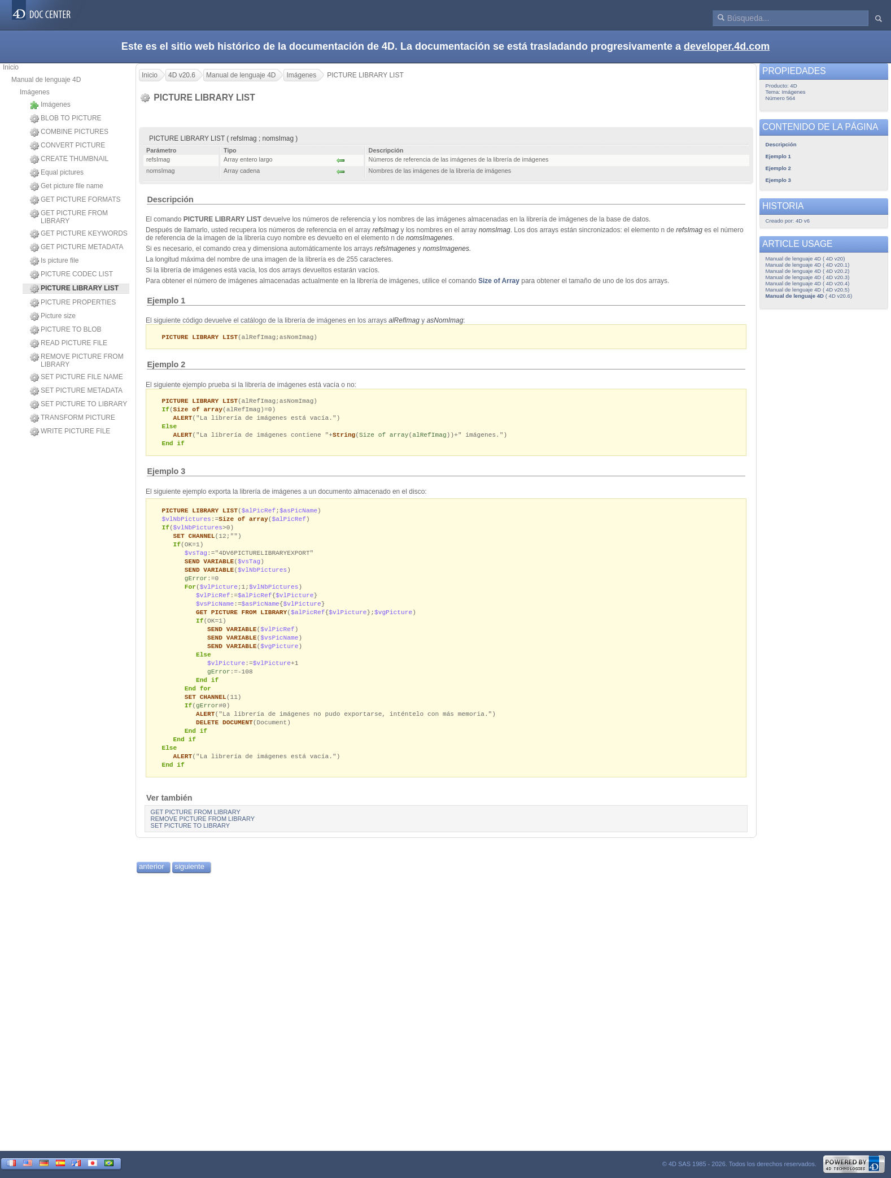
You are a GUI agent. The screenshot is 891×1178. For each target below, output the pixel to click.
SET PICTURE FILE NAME (76, 377)
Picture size (53, 316)
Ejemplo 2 (166, 365)
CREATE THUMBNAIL (69, 159)
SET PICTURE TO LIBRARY (78, 404)
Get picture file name (66, 186)
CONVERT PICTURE (67, 145)
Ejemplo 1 (166, 300)
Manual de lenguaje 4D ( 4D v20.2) (808, 271)
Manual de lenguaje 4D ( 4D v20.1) (808, 265)
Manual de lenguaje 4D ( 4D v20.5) (808, 289)
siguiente (189, 888)
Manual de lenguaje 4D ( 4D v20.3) (808, 277)
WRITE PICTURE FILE (70, 431)
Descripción (170, 199)
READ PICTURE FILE (68, 343)
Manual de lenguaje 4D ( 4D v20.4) (808, 283)
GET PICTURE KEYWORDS (79, 233)
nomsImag (494, 230)
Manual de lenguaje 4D (46, 80)
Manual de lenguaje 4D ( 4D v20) (805, 258)
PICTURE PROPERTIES (73, 302)
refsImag (386, 230)
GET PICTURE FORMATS (75, 200)
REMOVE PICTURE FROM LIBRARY (77, 360)
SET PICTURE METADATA (76, 390)
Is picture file (54, 261)
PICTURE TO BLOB (66, 329)
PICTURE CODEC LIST (71, 274)
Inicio (11, 67)
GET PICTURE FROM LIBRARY (69, 217)
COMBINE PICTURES (69, 132)
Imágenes (35, 92)
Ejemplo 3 (166, 475)
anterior (151, 888)
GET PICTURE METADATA (76, 247)
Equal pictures (57, 172)
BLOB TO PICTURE (66, 118)
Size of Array (498, 281)
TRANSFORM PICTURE (72, 418)
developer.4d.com (727, 46)
